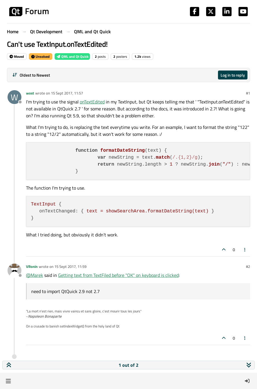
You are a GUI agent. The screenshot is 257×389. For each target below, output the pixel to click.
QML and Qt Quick (72, 56)
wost (30, 93)
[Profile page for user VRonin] (14, 270)
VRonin (32, 266)
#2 (248, 266)
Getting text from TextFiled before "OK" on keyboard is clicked (118, 275)
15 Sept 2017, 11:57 (67, 93)
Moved (17, 56)
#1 (248, 93)
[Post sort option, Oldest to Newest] (31, 75)
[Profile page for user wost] (14, 97)
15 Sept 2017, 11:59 (70, 266)
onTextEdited (92, 101)
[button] (8, 381)
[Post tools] (245, 249)
